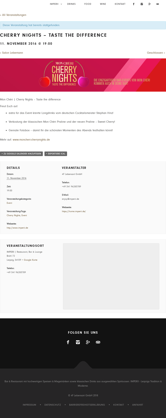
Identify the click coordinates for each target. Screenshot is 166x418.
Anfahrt (137, 405)
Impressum (29, 405)
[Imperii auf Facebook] (134, 4)
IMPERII (54, 4)
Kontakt (120, 4)
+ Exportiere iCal (55, 154)
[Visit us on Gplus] (150, 4)
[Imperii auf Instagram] (142, 4)
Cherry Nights (13, 215)
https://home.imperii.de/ (74, 211)
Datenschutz (52, 405)
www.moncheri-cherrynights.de (31, 139)
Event (9, 203)
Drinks (71, 4)
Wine (103, 4)
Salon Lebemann (11, 52)
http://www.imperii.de (17, 228)
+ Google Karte (29, 260)
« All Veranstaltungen (13, 15)
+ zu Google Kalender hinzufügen (21, 154)
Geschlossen (156, 52)
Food (87, 4)
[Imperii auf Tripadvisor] (158, 4)
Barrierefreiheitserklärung (87, 405)
